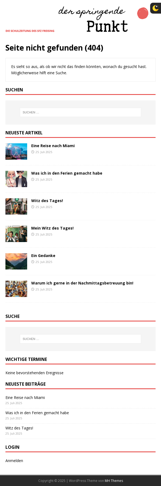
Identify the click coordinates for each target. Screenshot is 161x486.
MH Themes (114, 480)
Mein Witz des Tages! (52, 228)
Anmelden (14, 460)
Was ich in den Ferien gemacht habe (66, 173)
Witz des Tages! (47, 200)
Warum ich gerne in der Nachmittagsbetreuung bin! (82, 283)
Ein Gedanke (43, 255)
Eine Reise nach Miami (53, 145)
